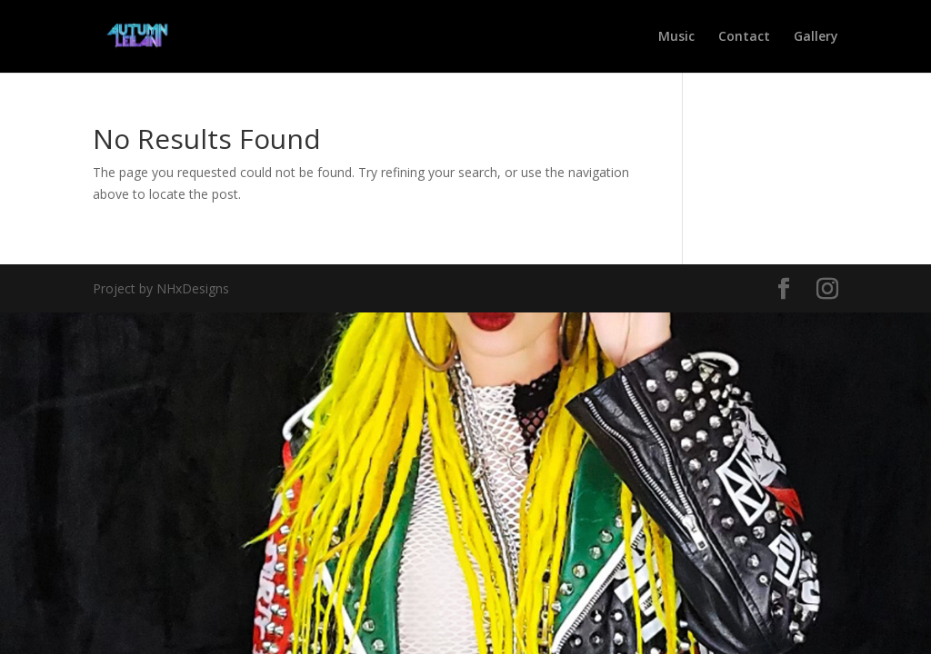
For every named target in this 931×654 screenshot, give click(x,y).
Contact (744, 37)
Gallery (816, 37)
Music (676, 37)
